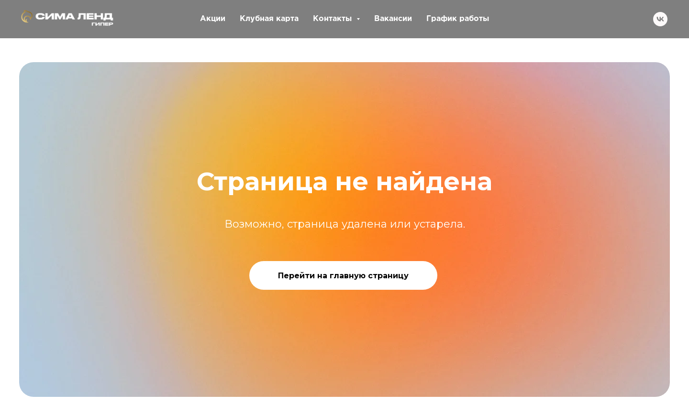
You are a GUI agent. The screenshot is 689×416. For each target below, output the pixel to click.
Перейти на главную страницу (343, 275)
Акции (212, 18)
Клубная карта (269, 18)
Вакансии (393, 18)
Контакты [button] (333, 18)
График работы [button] (457, 18)
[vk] (660, 19)
